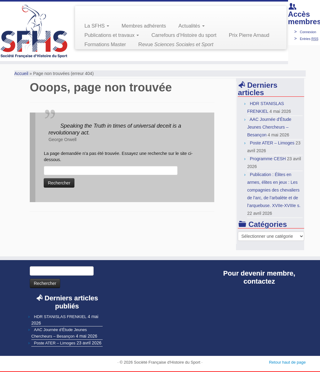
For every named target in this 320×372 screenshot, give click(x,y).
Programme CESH (268, 158)
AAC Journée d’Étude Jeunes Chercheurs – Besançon (269, 127)
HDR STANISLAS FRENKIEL (60, 316)
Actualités (191, 26)
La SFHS (96, 26)
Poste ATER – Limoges (272, 142)
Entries (309, 39)
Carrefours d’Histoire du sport (183, 35)
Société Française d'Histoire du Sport (167, 362)
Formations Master (105, 44)
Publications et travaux (111, 35)
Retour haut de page (287, 362)
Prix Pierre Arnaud (249, 35)
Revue (175, 44)
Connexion (308, 32)
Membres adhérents (144, 26)
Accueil (21, 73)
